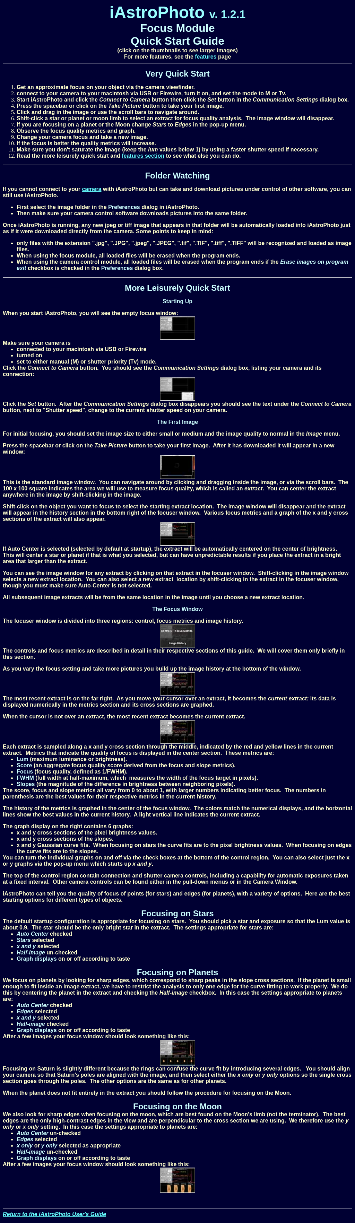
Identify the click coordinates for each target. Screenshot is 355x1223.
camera (91, 189)
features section (143, 156)
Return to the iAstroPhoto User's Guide (54, 1214)
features (205, 57)
